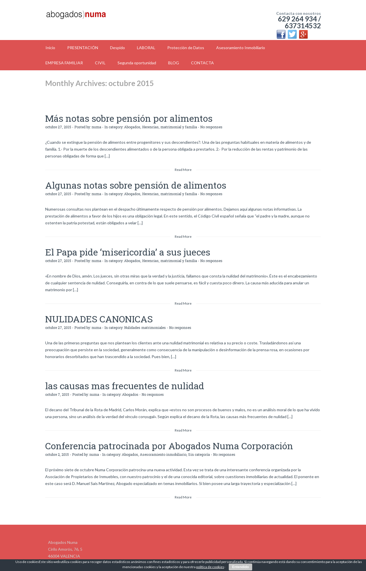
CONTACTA (202, 62)
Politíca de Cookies (292, 556)
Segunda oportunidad (137, 62)
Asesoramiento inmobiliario (163, 440)
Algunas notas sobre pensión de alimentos (114, 181)
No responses (211, 124)
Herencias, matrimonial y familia (169, 124)
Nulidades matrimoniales (145, 318)
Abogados (132, 124)
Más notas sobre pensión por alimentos (108, 117)
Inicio (50, 47)
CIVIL (100, 62)
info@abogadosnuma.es (69, 556)
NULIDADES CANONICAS (86, 311)
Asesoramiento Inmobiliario (240, 47)
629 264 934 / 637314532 (299, 22)
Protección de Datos (185, 47)
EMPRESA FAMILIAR (64, 62)
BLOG (173, 62)
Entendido (240, 567)
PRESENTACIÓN (82, 47)
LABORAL (146, 47)
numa (96, 124)
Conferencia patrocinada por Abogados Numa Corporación (139, 433)
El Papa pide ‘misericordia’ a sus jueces (107, 246)
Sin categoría (199, 440)
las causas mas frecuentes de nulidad (105, 375)
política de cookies (210, 567)
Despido (117, 47)
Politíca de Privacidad (250, 556)
